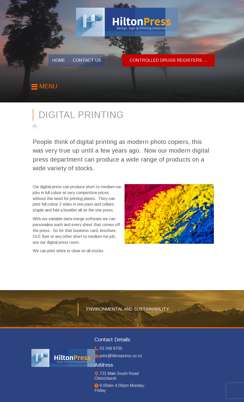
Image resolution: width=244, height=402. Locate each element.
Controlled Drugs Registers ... (168, 60)
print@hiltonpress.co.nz (121, 356)
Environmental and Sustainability (127, 309)
